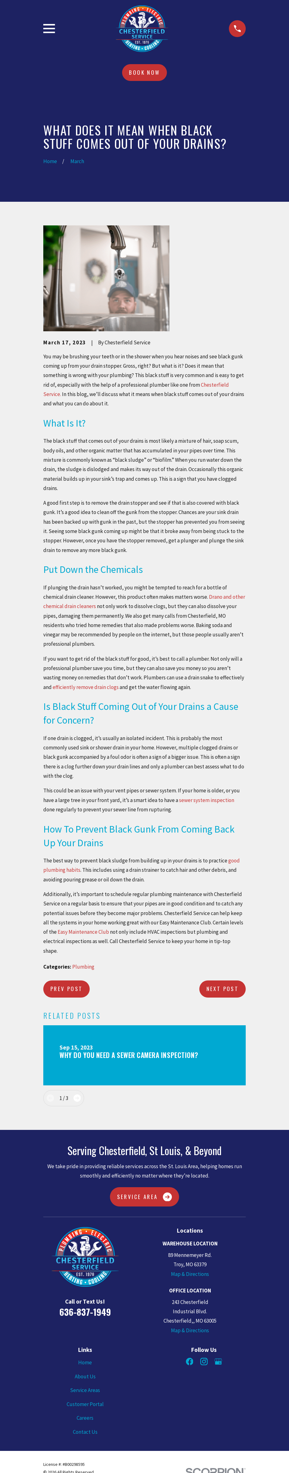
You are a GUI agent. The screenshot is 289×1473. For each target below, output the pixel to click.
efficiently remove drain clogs (86, 687)
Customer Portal (85, 1404)
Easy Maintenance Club (83, 931)
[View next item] (77, 1098)
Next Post (222, 989)
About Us (85, 1376)
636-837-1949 (85, 1311)
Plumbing (83, 966)
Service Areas (85, 1390)
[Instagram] (204, 1361)
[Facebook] (189, 1361)
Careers (85, 1417)
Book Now (144, 72)
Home (85, 1362)
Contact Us (85, 1431)
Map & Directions (190, 1274)
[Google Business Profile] (218, 1361)
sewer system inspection (206, 800)
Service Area (144, 1197)
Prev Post (66, 989)
